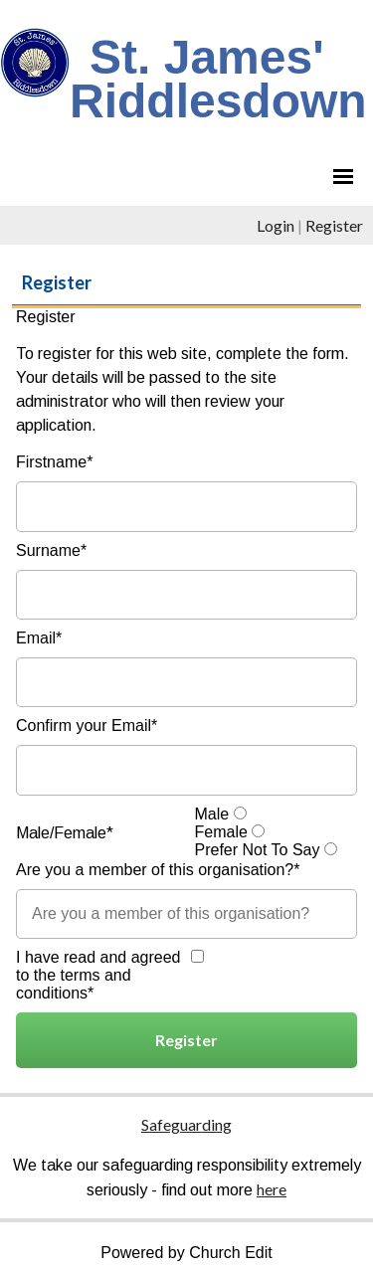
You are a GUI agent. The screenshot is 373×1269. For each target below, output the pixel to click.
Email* (39, 638)
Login (275, 225)
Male (212, 814)
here (271, 1188)
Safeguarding (186, 1124)
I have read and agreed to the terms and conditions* (98, 975)
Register (334, 225)
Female (221, 831)
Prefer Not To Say (257, 849)
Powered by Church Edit (186, 1252)
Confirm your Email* (86, 725)
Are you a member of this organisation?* (157, 869)
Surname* (51, 550)
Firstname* (54, 461)
